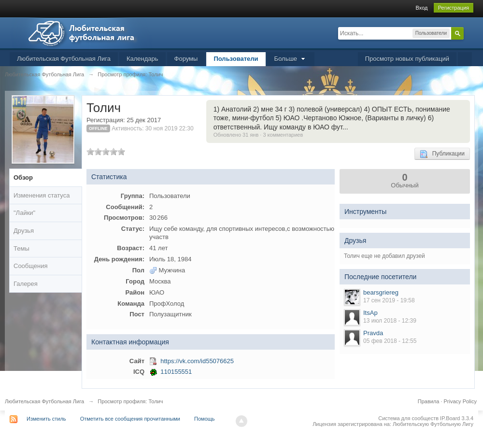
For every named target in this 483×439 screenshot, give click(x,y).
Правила (429, 401)
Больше (290, 58)
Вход (422, 8)
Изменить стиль (46, 419)
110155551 (176, 371)
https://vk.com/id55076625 (197, 361)
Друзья (24, 230)
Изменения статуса (42, 195)
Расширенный (469, 33)
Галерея (26, 283)
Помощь (204, 419)
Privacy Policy (460, 401)
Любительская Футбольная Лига (64, 58)
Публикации (442, 154)
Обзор (23, 177)
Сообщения (31, 265)
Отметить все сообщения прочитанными (130, 419)
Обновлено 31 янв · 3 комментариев (258, 135)
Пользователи (235, 58)
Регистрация (453, 8)
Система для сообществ (408, 418)
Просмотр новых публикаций (407, 58)
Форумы (186, 58)
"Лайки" (24, 212)
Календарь (142, 58)
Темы (21, 248)
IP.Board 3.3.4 (456, 418)
